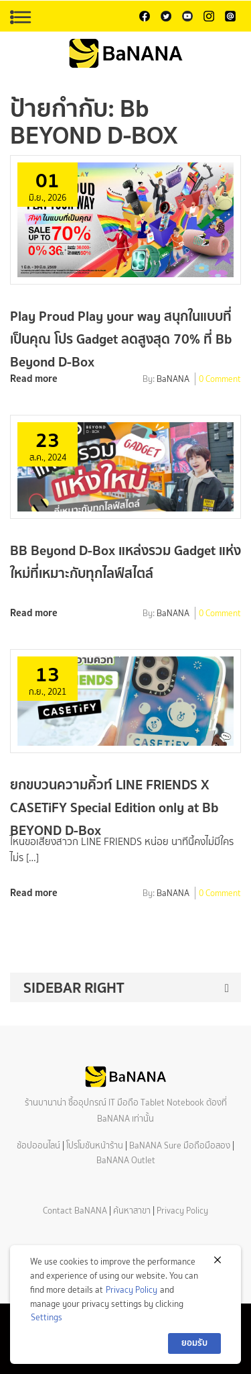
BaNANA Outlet (125, 1160)
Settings (46, 1317)
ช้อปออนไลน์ (38, 1145)
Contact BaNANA (75, 1210)
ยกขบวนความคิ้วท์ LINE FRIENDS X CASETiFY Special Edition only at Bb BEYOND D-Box (114, 807)
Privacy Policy (182, 1210)
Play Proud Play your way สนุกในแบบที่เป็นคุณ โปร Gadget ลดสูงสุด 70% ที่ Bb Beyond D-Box (121, 339)
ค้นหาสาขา (132, 1210)
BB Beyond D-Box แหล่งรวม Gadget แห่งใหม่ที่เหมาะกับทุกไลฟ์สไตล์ (125, 561)
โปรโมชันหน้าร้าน (94, 1145)
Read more (34, 378)
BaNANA (173, 380)
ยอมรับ (194, 1343)
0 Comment (220, 380)
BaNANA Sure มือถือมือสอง (179, 1145)
